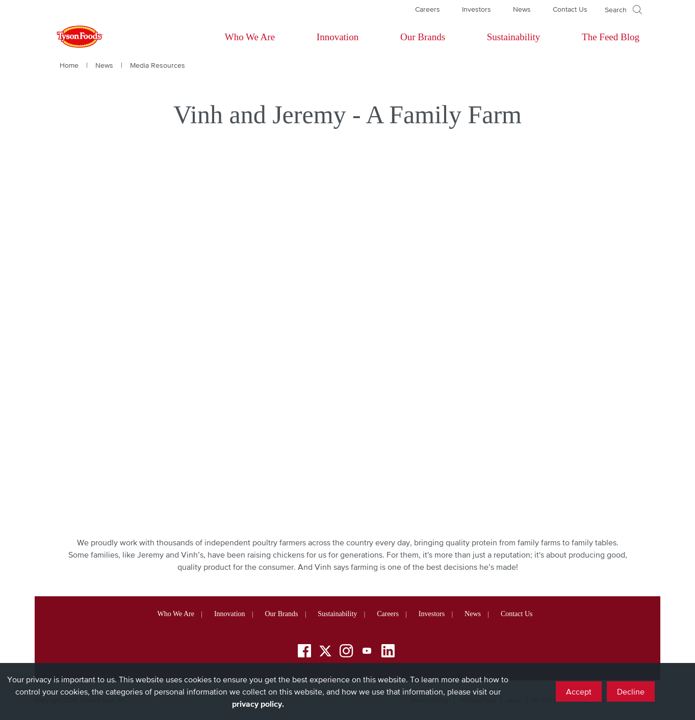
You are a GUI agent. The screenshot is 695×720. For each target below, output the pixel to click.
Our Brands (422, 37)
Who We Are (250, 37)
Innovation (337, 37)
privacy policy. (258, 703)
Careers (427, 9)
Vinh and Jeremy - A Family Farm (347, 114)
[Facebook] (304, 652)
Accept (578, 691)
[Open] (623, 9)
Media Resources (157, 65)
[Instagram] (346, 652)
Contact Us (570, 9)
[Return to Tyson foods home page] (70, 37)
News (522, 9)
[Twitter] (325, 651)
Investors (476, 9)
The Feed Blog (610, 37)
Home (69, 65)
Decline (631, 691)
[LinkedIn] (388, 652)
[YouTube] (367, 652)
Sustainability (513, 37)
